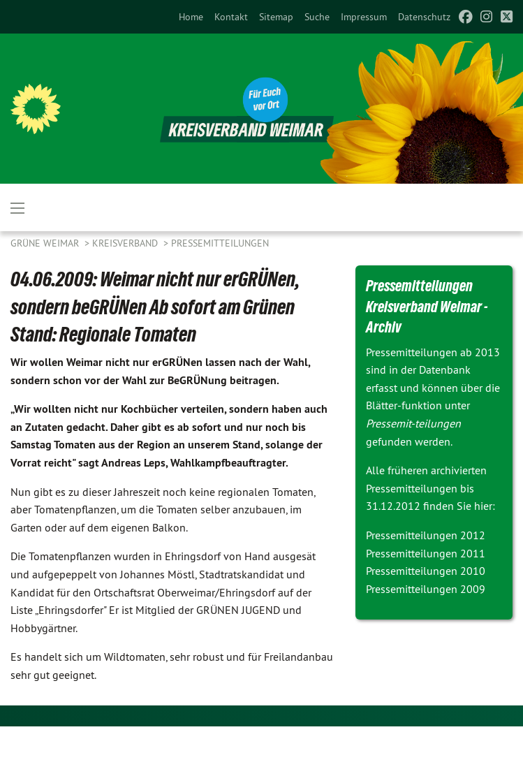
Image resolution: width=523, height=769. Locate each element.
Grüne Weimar (46, 243)
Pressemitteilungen (220, 243)
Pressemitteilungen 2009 (425, 589)
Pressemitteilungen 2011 (425, 553)
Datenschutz (424, 16)
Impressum (364, 16)
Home (191, 16)
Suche (317, 16)
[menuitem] (191, 17)
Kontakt (231, 16)
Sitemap (276, 16)
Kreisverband (126, 243)
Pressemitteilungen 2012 (425, 535)
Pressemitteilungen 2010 (425, 571)
